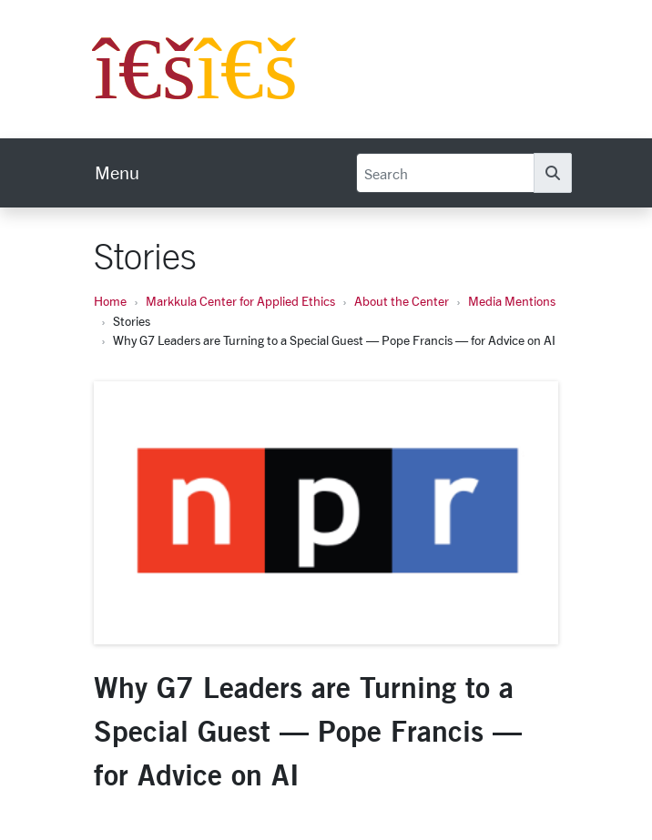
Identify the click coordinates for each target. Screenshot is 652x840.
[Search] (445, 173)
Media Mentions (511, 301)
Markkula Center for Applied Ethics (240, 301)
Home (110, 301)
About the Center (401, 301)
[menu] (117, 173)
